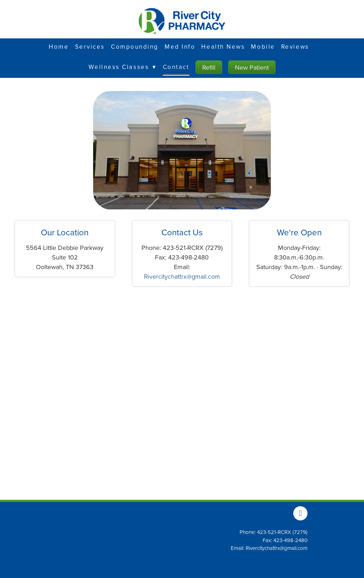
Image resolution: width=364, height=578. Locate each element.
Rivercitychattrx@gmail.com (182, 276)
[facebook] (300, 513)
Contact (176, 67)
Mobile (263, 46)
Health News (223, 46)
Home (59, 46)
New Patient (252, 67)
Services (90, 46)
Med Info (180, 46)
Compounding (135, 46)
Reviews (295, 46)
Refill (208, 67)
